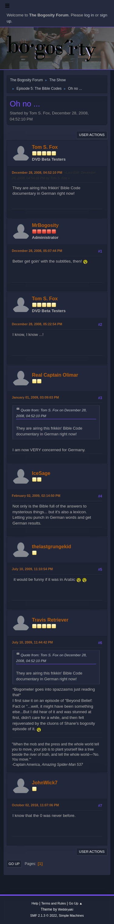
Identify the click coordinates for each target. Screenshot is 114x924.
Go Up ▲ (75, 903)
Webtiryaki (65, 909)
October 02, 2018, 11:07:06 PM (35, 805)
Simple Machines (71, 915)
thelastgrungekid (51, 546)
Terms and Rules (53, 903)
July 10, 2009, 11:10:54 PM (32, 569)
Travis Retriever (50, 619)
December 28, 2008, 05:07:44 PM (37, 251)
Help (35, 903)
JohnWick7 (44, 782)
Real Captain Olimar (55, 375)
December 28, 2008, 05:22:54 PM (37, 324)
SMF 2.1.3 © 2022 (43, 915)
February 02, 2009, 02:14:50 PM (36, 495)
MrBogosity (45, 225)
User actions (92, 135)
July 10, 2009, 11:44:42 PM (32, 642)
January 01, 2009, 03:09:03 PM (35, 397)
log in (89, 15)
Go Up (14, 864)
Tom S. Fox (45, 147)
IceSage (41, 473)
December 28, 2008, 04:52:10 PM (37, 172)
